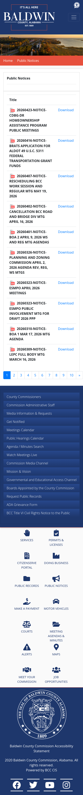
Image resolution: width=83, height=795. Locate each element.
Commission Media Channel (27, 463)
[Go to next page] (79, 375)
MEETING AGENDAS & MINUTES (56, 631)
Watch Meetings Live (22, 455)
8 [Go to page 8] (56, 375)
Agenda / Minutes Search (25, 446)
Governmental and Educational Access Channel (42, 479)
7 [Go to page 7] (49, 375)
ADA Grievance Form (22, 504)
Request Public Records (24, 496)
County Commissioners (24, 396)
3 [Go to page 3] (21, 375)
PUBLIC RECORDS (27, 581)
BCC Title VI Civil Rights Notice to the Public (38, 513)
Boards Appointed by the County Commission (40, 488)
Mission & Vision (19, 471)
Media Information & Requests (29, 413)
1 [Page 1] (7, 375)
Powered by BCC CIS (41, 770)
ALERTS (27, 650)
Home (8, 60)
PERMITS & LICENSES (56, 538)
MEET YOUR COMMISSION (26, 675)
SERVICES (26, 536)
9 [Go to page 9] (63, 375)
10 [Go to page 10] (71, 375)
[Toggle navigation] (74, 17)
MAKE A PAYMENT (26, 604)
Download (66, 110)
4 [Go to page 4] (28, 375)
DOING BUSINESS (56, 558)
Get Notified (16, 421)
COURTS (26, 627)
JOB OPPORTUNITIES (56, 675)
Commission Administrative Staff (31, 405)
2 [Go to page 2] (14, 375)
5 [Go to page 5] (35, 375)
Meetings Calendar (20, 430)
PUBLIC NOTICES (56, 581)
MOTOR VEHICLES (56, 604)
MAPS (56, 650)
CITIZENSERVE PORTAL (26, 560)
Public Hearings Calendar (25, 438)
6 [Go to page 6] (42, 375)
